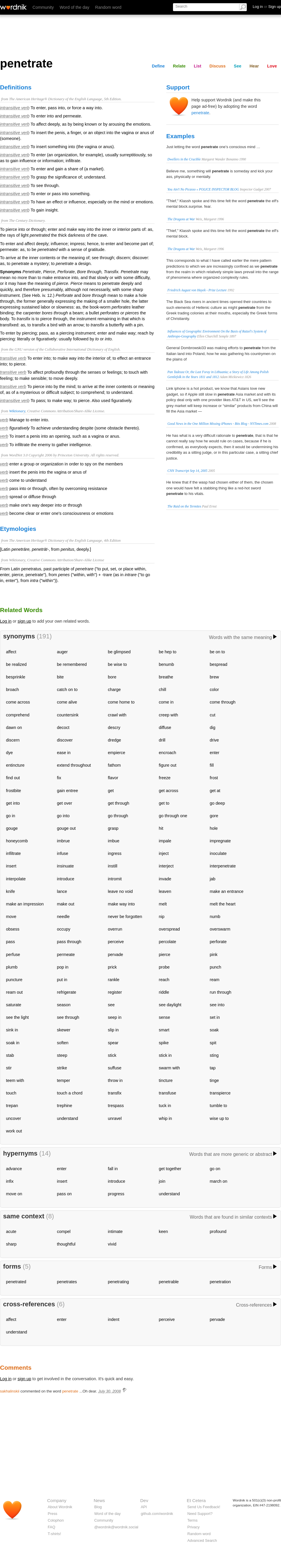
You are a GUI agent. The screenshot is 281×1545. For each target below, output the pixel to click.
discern (13, 740)
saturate (13, 1004)
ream (215, 979)
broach (12, 689)
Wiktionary (17, 411)
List (197, 66)
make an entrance (227, 891)
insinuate (65, 866)
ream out (14, 992)
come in (166, 702)
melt (163, 904)
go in (10, 815)
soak (214, 1030)
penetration (220, 1281)
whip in (165, 1118)
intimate (115, 1231)
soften (62, 1042)
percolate (167, 941)
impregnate (220, 841)
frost (214, 777)
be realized (16, 664)
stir (9, 1068)
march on (218, 1181)
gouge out (66, 828)
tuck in (165, 1105)
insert (11, 866)
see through (68, 1017)
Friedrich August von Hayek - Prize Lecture (197, 290)
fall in (113, 1168)
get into (13, 803)
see (111, 1004)
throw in (115, 1080)
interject (166, 866)
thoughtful (66, 1244)
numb (215, 916)
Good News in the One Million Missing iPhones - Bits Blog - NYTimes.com (217, 423)
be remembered (72, 664)
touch (11, 1093)
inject (164, 853)
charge (114, 689)
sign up (24, 621)
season (64, 1004)
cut (212, 715)
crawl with (117, 715)
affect (11, 651)
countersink (68, 715)
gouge (12, 828)
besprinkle (15, 677)
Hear (254, 66)
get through (118, 803)
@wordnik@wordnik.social (116, 1527)
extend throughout (74, 765)
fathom (114, 765)
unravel (115, 1118)
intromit (115, 879)
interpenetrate (223, 866)
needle (63, 916)
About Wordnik (60, 1507)
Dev (144, 1500)
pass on (64, 1193)
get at (215, 790)
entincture (15, 765)
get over (64, 803)
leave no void (120, 891)
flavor (113, 777)
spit (213, 1042)
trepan (12, 1105)
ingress (114, 853)
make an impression (25, 904)
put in (62, 979)
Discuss (218, 66)
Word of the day (74, 7)
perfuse (13, 954)
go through (118, 815)
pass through (69, 941)
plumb (12, 967)
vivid (112, 1244)
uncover (13, 1118)
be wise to (117, 664)
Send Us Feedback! (203, 1507)
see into (217, 1004)
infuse (62, 853)
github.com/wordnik (157, 1513)
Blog (98, 1507)
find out (13, 777)
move (11, 916)
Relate (179, 66)
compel (64, 1231)
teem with (15, 1080)
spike (164, 1042)
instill (112, 866)
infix (10, 1181)
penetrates (67, 1281)
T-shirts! (54, 1534)
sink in (12, 1030)
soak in (13, 1042)
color (214, 689)
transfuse (167, 1093)
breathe (166, 677)
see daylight (170, 1004)
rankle (113, 979)
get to (164, 803)
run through (221, 992)
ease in (64, 752)
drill (162, 740)
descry (114, 727)
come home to (121, 702)
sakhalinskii (9, 1391)
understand (67, 1118)
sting (214, 1055)
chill (162, 689)
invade (165, 879)
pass (10, 941)
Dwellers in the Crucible (184, 159)
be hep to (168, 651)
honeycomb (17, 841)
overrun (115, 929)
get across (168, 790)
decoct (63, 727)
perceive (116, 941)
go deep (217, 803)
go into (63, 815)
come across (18, 702)
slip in (113, 1030)
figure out (168, 765)
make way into (121, 904)
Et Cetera (196, 1500)
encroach (167, 752)
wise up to (219, 1118)
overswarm (220, 929)
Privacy (193, 1527)
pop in (62, 967)
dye (9, 752)
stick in (165, 1055)
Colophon (56, 1520)
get (111, 790)
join (162, 1181)
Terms (192, 1520)
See (237, 66)
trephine (64, 1105)
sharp (11, 1244)
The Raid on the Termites (184, 506)
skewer (64, 1030)
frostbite (13, 790)
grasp (113, 828)
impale (165, 841)
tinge (214, 1080)
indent (113, 1319)
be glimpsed (119, 651)
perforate (218, 941)
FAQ (51, 1527)
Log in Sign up (267, 6)
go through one (173, 815)
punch (215, 967)
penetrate (200, 112)
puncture (14, 979)
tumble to (218, 1105)
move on (14, 1193)
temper (63, 1080)
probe (164, 967)
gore (214, 815)
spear (113, 1042)
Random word (108, 7)
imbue (113, 841)
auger (62, 651)
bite (60, 677)
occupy (64, 929)
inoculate (218, 853)
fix (59, 777)
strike (62, 1068)
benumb (166, 664)
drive (214, 740)
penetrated (16, 1281)
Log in (5, 621)
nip (162, 916)
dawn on (14, 727)
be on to (217, 651)
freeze (165, 777)
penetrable (169, 1281)
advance (14, 1168)
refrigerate (66, 992)
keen (163, 1231)
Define (158, 66)
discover (65, 740)
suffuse (114, 1068)
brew (214, 677)
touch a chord (70, 1093)
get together (170, 1168)
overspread (169, 929)
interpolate (16, 879)
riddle (164, 992)
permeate (66, 954)
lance (62, 891)
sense (164, 1017)
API (144, 1507)
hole (214, 828)
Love (272, 66)
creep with (168, 715)
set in (215, 1017)
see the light (17, 1017)
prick (112, 967)
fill (212, 765)
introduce (65, 879)
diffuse (165, 727)
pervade (115, 954)
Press (52, 1513)
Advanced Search (202, 1540)
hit (161, 828)
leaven (165, 891)
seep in (114, 1017)
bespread (218, 664)
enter (215, 752)
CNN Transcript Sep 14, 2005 (187, 470)
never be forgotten (125, 916)
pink (213, 954)
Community (43, 7)
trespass (116, 1105)
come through (223, 702)
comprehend (18, 715)
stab (10, 1055)
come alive (67, 702)
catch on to (67, 689)
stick (112, 1055)
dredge (114, 740)
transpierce (220, 1093)
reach (164, 979)
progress (116, 1193)
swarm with (169, 1068)
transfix (114, 1093)
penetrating (118, 1281)
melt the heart (223, 904)
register (115, 992)
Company (56, 1500)
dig (212, 727)
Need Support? (200, 1513)
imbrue (63, 841)
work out (14, 1131)
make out (65, 904)
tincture (166, 1080)
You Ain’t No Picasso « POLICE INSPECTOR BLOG (203, 189)
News (99, 1500)
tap (213, 1068)
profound (218, 1231)
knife (10, 891)
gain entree (67, 790)
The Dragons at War (181, 219)
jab (212, 879)
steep (62, 1055)
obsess (13, 929)
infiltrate (13, 853)
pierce (164, 954)
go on (215, 1168)
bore (112, 677)
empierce (116, 752)
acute (11, 1231)
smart (164, 1030)
